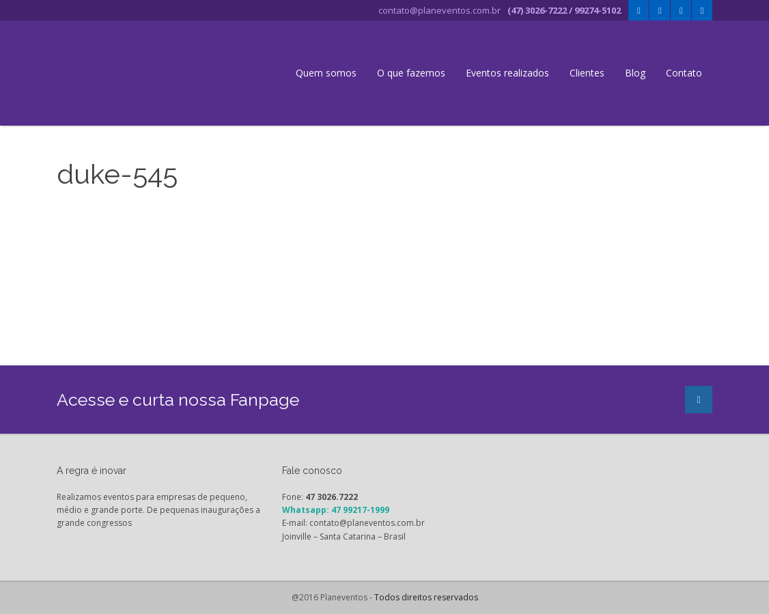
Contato (684, 72)
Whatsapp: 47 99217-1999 (335, 510)
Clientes (587, 72)
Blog (635, 72)
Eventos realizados (507, 72)
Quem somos (326, 72)
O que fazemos (411, 72)
